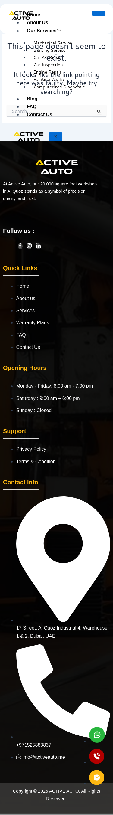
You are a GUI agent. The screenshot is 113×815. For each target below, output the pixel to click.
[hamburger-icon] (98, 13)
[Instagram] (29, 246)
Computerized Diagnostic (59, 86)
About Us (37, 22)
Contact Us (39, 114)
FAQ (32, 106)
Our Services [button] (44, 30)
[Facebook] (20, 246)
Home (33, 14)
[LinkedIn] (38, 246)
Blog (32, 98)
